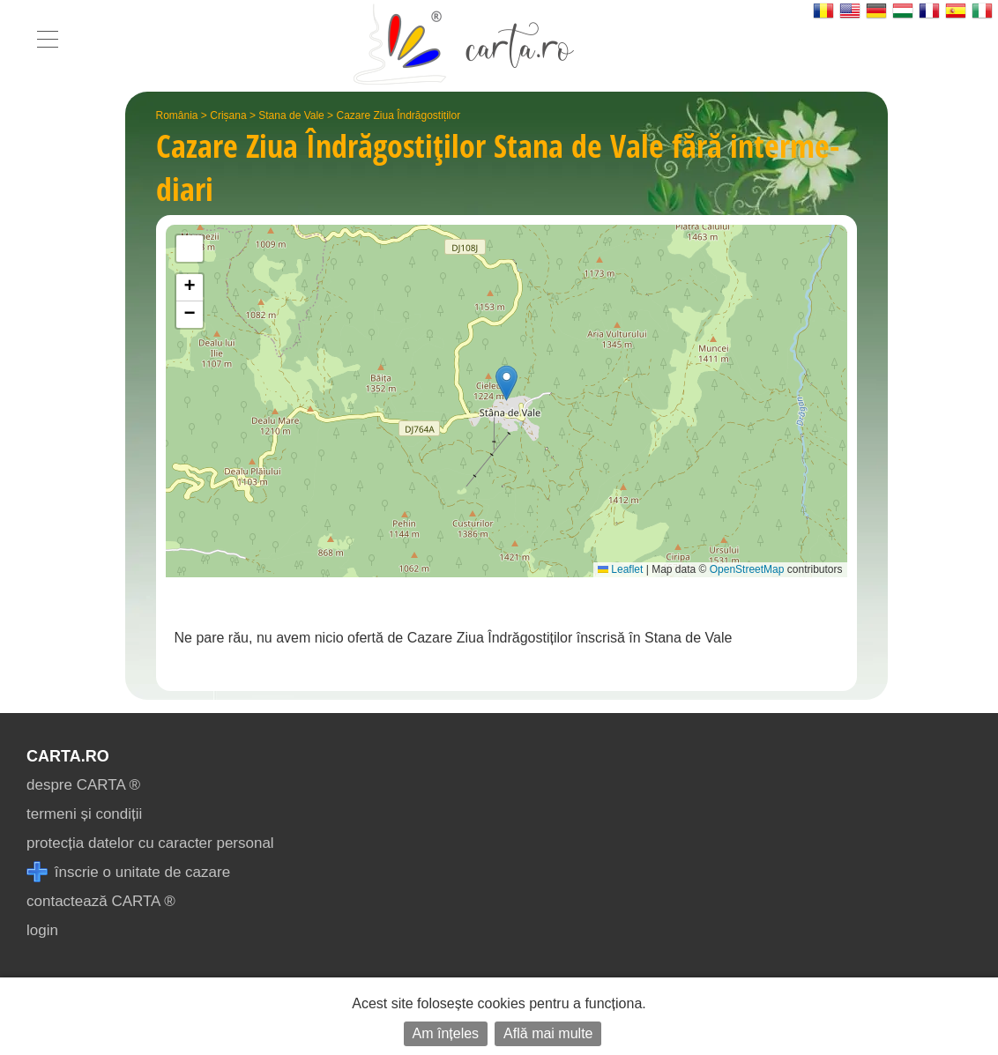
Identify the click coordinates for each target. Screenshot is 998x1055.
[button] (506, 383)
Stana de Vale (291, 115)
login (42, 930)
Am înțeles (446, 1033)
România (177, 115)
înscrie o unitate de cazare (128, 872)
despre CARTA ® (83, 784)
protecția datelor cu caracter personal (150, 843)
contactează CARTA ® (100, 901)
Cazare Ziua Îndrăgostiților (398, 115)
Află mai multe (547, 1033)
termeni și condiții (84, 814)
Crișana (228, 115)
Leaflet (620, 569)
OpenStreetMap (747, 569)
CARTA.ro (67, 756)
